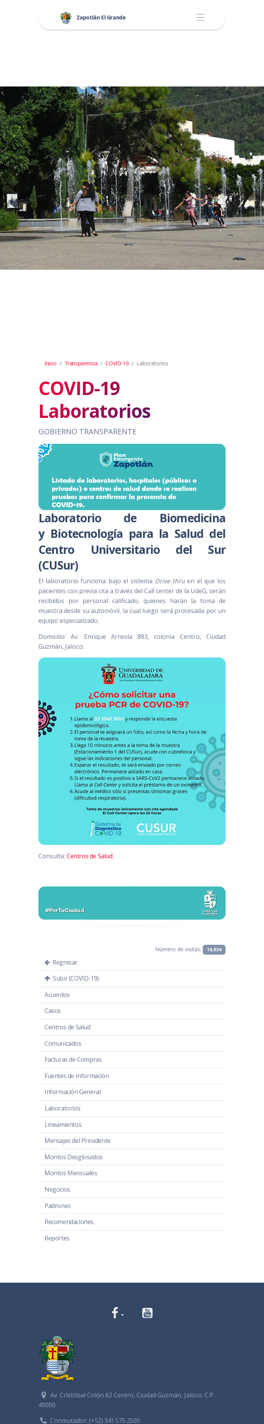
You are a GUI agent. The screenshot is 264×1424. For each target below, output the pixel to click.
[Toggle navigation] (200, 17)
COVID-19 (117, 363)
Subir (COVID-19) (72, 978)
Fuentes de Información (77, 1076)
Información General (72, 1092)
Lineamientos (63, 1124)
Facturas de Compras (73, 1059)
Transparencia (81, 363)
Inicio (51, 363)
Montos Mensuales (71, 1173)
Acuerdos (57, 994)
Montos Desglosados (74, 1157)
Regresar (61, 962)
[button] (117, 1313)
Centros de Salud (90, 856)
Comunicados (63, 1043)
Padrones (58, 1206)
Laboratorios (62, 1108)
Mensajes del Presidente (78, 1140)
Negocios (57, 1189)
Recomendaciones (69, 1222)
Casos (53, 1010)
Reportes (57, 1238)
